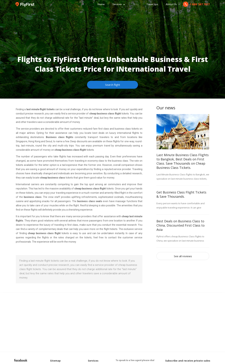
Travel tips (152, 4)
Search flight (112, 84)
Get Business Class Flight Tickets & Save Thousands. (181, 194)
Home (101, 4)
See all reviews (183, 256)
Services (119, 4)
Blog (136, 4)
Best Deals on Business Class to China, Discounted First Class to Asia (180, 225)
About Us (171, 4)
